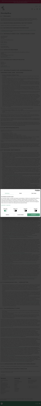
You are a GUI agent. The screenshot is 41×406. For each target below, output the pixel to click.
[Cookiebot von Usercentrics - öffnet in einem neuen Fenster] (35, 190)
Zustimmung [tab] (7, 193)
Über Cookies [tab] (34, 193)
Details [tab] (20, 193)
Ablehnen (7, 214)
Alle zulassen (33, 214)
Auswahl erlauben (20, 214)
